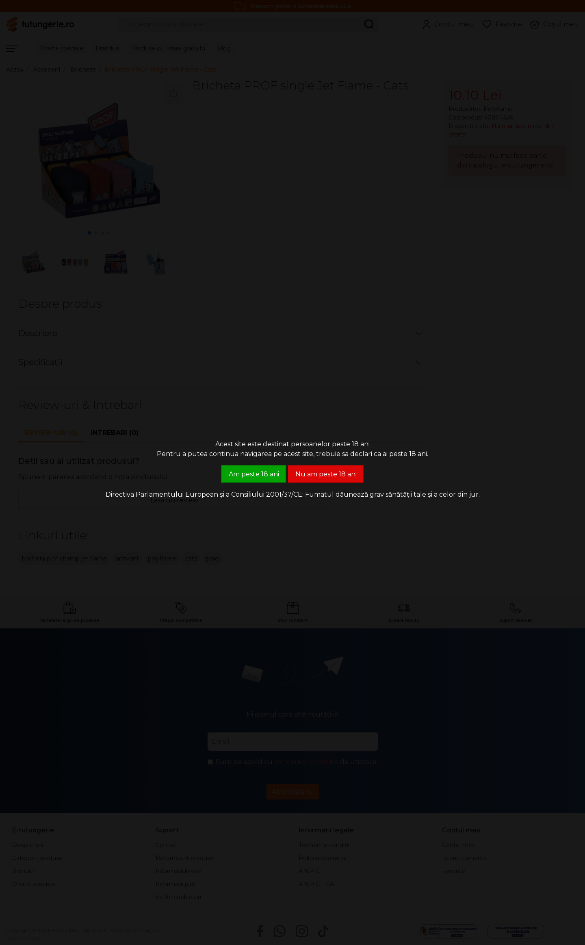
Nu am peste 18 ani (326, 474)
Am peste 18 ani (254, 474)
